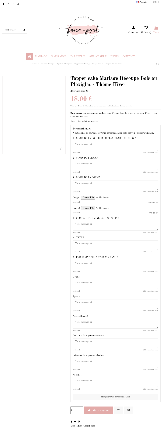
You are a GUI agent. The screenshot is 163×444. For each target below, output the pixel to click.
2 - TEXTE (78, 238)
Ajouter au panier (98, 411)
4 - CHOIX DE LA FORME (86, 177)
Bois (73, 427)
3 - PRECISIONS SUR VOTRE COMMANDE (95, 257)
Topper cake (89, 427)
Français (142, 2)
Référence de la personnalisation (88, 356)
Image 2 (77, 208)
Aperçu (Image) (80, 316)
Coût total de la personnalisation (88, 336)
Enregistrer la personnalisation (115, 398)
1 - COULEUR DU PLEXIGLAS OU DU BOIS (96, 218)
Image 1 (77, 198)
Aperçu (76, 297)
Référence (75, 91)
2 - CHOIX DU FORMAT (85, 158)
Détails (76, 277)
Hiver (79, 427)
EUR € (157, 2)
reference (77, 375)
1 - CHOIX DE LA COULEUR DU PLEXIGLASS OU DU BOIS (104, 138)
